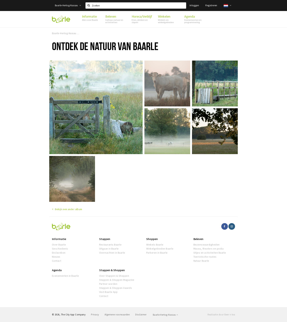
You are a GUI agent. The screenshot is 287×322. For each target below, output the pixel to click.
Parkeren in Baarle (157, 252)
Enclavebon (59, 252)
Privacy (95, 314)
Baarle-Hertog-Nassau (68, 5)
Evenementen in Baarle (65, 275)
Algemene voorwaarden (117, 314)
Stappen (104, 239)
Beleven (198, 239)
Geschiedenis (60, 248)
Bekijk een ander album (68, 209)
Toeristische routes (205, 256)
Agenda (57, 270)
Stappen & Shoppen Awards (115, 288)
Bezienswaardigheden (206, 244)
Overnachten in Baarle (112, 252)
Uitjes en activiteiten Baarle (209, 252)
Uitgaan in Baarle (109, 248)
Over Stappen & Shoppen (114, 275)
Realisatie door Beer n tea (221, 314)
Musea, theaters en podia (208, 248)
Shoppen (152, 239)
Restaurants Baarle (110, 244)
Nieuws (56, 256)
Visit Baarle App (108, 292)
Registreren (211, 5)
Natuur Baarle (201, 260)
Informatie (59, 239)
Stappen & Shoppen (112, 270)
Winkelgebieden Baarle (159, 248)
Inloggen (194, 5)
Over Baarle (59, 244)
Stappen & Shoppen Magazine (116, 279)
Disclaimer (140, 314)
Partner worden (108, 283)
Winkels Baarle (154, 244)
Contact (56, 260)
